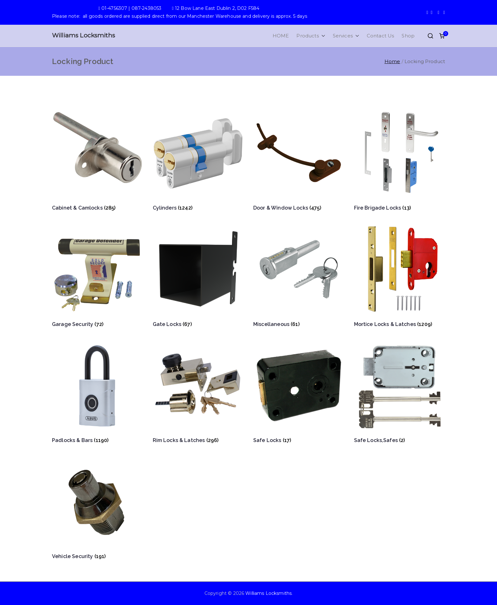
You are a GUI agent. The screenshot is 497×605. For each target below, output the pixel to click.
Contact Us (380, 36)
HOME (281, 36)
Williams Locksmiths (83, 35)
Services (346, 35)
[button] (322, 35)
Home (392, 61)
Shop (408, 36)
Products (310, 35)
